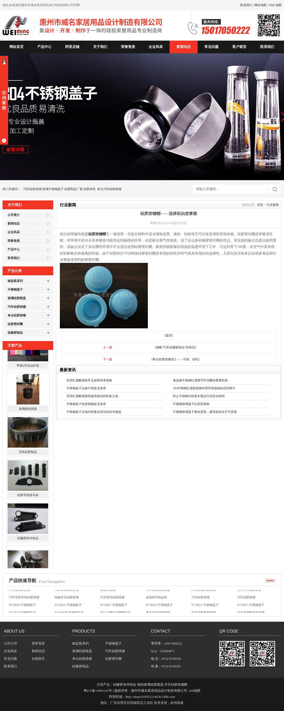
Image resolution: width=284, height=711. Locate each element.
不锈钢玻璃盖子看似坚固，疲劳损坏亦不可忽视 (205, 412)
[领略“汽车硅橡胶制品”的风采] (175, 347)
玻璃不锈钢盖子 (53, 189)
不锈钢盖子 (15, 289)
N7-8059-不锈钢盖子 (22, 609)
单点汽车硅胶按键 (109, 189)
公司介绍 (10, 643)
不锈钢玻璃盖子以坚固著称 (191, 404)
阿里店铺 (72, 47)
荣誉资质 (128, 47)
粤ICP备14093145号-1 (99, 690)
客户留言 (239, 47)
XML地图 (275, 5)
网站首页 (16, 47)
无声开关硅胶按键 (249, 594)
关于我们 (100, 47)
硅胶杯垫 (89, 189)
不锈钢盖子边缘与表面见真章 (86, 388)
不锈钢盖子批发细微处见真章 (86, 404)
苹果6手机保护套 (27, 388)
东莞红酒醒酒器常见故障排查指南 (89, 380)
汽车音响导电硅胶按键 (24, 601)
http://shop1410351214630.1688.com (150, 697)
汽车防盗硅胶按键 (203, 594)
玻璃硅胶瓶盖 (17, 298)
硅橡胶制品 (15, 332)
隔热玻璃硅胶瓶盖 (150, 684)
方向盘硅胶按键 (19, 594)
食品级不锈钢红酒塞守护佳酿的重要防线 (200, 380)
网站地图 (260, 5)
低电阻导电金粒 (156, 601)
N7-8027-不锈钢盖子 (113, 609)
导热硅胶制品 (28, 475)
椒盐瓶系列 (15, 281)
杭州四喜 (177, 703)
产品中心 (44, 47)
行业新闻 (273, 205)
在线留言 (38, 659)
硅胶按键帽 (97, 234)
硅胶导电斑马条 (28, 518)
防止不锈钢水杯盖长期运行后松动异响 (199, 396)
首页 (260, 205)
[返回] (169, 335)
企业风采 (156, 47)
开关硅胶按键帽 (175, 684)
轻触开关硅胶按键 (67, 601)
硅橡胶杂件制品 (28, 561)
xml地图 (194, 690)
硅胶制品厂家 (73, 189)
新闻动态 (183, 47)
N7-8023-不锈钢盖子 (159, 609)
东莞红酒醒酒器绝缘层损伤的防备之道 (92, 396)
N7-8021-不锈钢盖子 (205, 609)
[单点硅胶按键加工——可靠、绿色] (175, 359)
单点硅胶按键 (17, 315)
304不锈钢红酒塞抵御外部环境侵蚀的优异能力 (204, 388)
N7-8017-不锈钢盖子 (250, 609)
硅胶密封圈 (15, 324)
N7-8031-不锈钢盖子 (68, 609)
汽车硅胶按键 (32, 189)
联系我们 (246, 5)
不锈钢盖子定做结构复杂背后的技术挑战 (93, 412)
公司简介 (14, 215)
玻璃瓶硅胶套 (28, 431)
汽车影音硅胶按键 (158, 594)
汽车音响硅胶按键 (67, 594)
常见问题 (211, 47)
